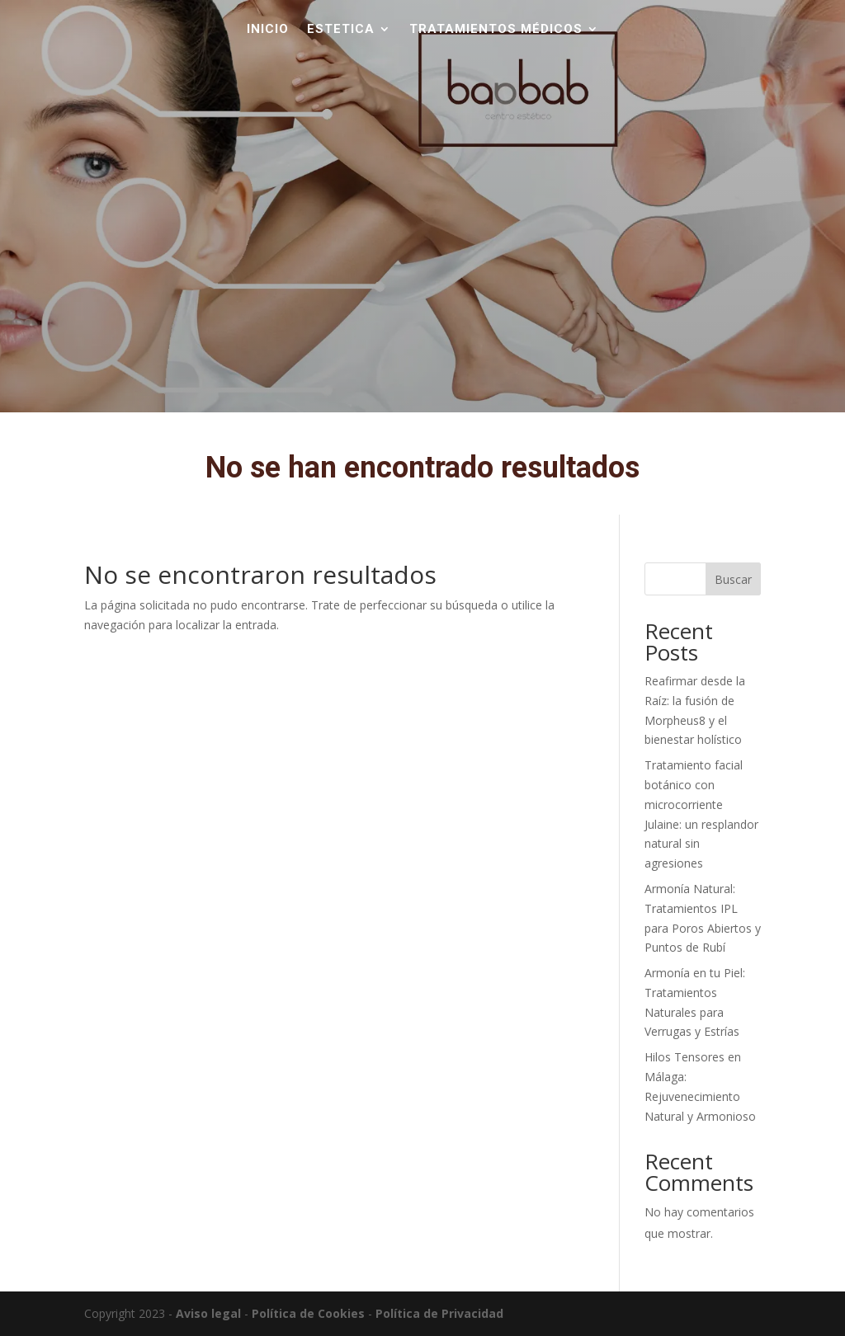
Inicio (268, 29)
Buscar (733, 579)
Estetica (341, 29)
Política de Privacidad (439, 1313)
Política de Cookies (308, 1313)
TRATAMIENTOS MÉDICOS (496, 29)
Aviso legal (208, 1313)
